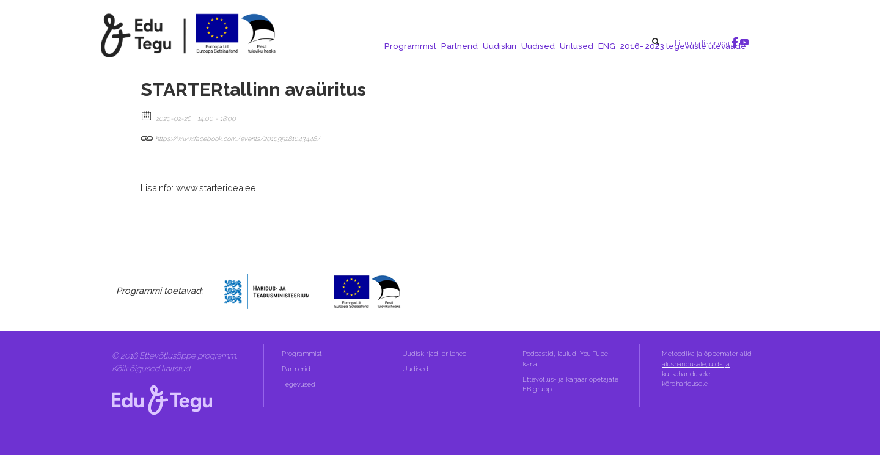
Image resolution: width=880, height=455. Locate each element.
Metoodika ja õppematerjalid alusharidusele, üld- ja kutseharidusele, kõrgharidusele (707, 369)
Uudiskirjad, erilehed (435, 354)
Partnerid (459, 46)
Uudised (538, 46)
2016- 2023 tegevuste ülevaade (683, 46)
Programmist (410, 46)
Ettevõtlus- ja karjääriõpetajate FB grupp (570, 384)
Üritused (576, 46)
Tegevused (299, 384)
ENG (606, 46)
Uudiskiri (499, 46)
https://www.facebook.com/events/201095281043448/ (230, 136)
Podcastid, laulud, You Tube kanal (565, 359)
